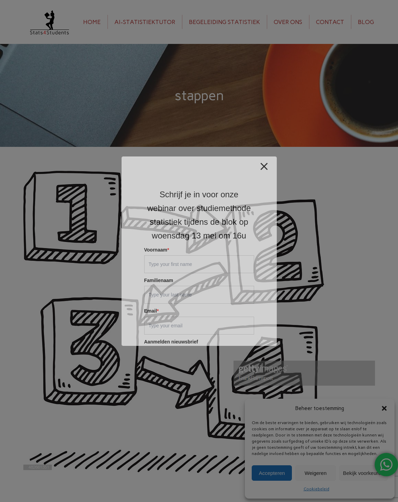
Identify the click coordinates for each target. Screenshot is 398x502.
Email (151, 311)
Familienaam (158, 280)
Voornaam (156, 250)
